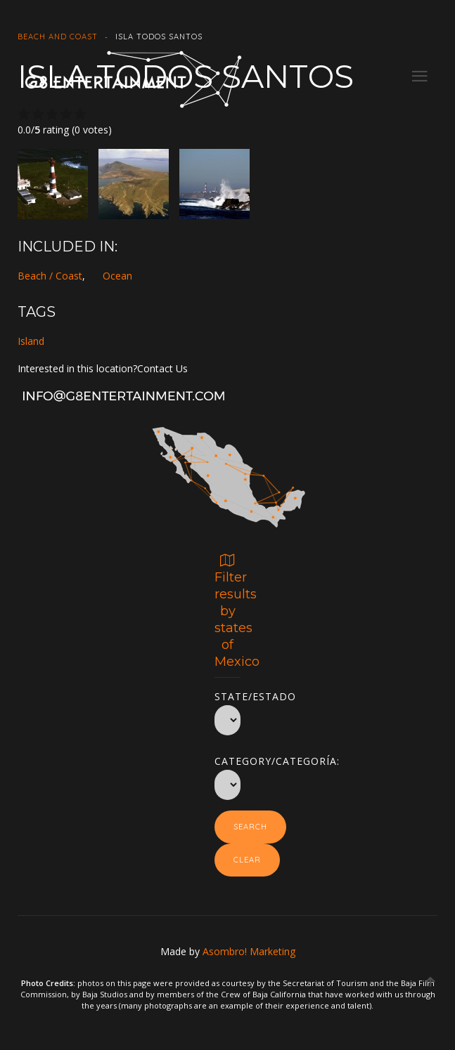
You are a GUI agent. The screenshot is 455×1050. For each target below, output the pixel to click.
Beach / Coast (50, 275)
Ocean (117, 275)
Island (31, 341)
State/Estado (227, 694)
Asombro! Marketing (249, 951)
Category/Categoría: (227, 758)
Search (250, 827)
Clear (247, 860)
